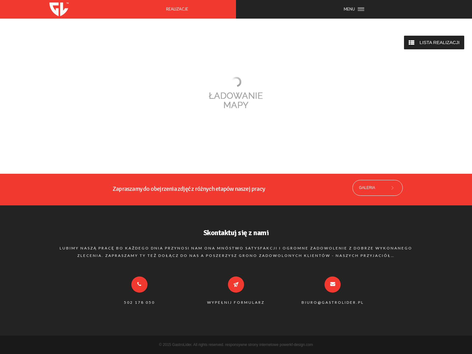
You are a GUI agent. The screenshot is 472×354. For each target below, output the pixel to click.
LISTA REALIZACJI (440, 42)
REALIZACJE (177, 9)
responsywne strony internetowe (252, 345)
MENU (349, 9)
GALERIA (367, 188)
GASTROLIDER (59, 9)
